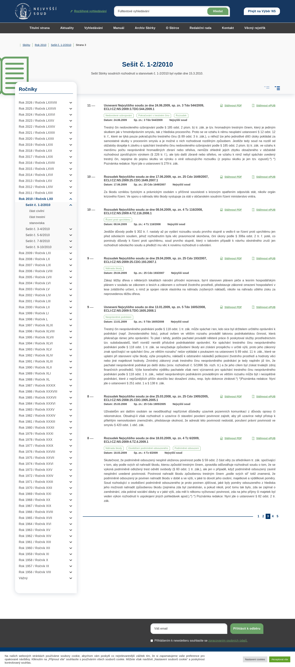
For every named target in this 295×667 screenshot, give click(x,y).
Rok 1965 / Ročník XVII (35, 518)
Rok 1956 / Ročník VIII (35, 572)
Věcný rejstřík (254, 28)
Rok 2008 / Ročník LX (34, 259)
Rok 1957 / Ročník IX (34, 566)
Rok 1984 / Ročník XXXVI (37, 403)
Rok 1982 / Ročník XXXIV (37, 415)
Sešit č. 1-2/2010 (61, 44)
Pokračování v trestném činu (153, 115)
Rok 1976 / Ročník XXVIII (37, 451)
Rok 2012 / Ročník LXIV (36, 186)
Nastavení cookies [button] (255, 659)
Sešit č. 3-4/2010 (38, 229)
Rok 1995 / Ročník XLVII (36, 337)
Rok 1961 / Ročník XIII (35, 542)
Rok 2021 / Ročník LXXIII (37, 132)
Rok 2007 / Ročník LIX (35, 265)
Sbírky (26, 44)
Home (16, 45)
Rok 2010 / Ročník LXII (36, 199)
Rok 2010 (40, 44)
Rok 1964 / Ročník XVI (35, 524)
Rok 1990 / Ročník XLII (35, 367)
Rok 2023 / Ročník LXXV (36, 120)
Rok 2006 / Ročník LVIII (35, 271)
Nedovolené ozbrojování (119, 115)
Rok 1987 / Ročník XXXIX (37, 385)
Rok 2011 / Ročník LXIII (36, 192)
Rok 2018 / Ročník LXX (35, 150)
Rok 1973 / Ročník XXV (35, 469)
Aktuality (67, 28)
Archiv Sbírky (145, 28)
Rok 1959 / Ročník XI (34, 554)
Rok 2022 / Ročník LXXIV (37, 126)
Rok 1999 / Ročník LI (34, 313)
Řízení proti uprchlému (118, 219)
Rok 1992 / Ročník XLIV (36, 355)
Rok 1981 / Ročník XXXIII (37, 421)
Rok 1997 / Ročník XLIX (36, 325)
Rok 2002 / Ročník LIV (35, 295)
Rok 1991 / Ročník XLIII (36, 361)
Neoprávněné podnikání (119, 317)
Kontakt (228, 28)
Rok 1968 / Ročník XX (34, 499)
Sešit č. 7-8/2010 (38, 241)
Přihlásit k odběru (246, 628)
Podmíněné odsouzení (187, 448)
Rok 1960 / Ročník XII (34, 548)
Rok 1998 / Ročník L (33, 319)
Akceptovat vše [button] (279, 659)
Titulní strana (40, 28)
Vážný (23, 578)
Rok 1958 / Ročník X (33, 560)
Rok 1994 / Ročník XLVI (36, 343)
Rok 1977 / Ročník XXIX (36, 445)
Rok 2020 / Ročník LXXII (36, 138)
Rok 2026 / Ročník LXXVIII (38, 102)
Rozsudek (181, 115)
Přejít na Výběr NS (262, 11)
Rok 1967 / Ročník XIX (35, 505)
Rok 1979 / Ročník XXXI (36, 433)
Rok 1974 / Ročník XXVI (36, 463)
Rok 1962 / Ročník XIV (35, 536)
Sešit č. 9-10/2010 (39, 247)
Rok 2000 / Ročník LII (34, 307)
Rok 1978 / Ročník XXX (35, 439)
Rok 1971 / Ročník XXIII (36, 481)
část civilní (36, 211)
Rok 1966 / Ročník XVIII (36, 512)
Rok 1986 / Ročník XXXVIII (38, 391)
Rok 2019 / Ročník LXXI (36, 144)
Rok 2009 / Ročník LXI (35, 253)
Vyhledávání (93, 28)
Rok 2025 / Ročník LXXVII (37, 108)
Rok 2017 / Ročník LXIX (36, 156)
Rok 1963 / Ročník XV (34, 530)
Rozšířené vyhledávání (88, 11)
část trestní (37, 217)
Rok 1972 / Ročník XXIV (36, 475)
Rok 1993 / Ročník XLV (35, 349)
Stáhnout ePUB (263, 105)
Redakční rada (200, 28)
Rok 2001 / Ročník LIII (35, 301)
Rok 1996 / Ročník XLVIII (37, 331)
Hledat (218, 11)
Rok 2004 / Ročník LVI (35, 283)
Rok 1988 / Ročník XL (34, 379)
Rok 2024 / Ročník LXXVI (37, 114)
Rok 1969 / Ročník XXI (35, 493)
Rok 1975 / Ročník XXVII (36, 457)
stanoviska (37, 223)
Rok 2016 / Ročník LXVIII (37, 162)
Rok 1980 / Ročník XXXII (36, 427)
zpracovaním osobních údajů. (228, 640)
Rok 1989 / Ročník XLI (35, 373)
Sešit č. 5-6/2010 (38, 235)
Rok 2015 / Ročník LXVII (36, 168)
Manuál (118, 28)
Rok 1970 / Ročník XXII (35, 487)
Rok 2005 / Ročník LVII (35, 277)
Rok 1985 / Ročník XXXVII (37, 397)
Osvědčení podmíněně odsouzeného (148, 448)
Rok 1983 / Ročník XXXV (37, 409)
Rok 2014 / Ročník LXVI (36, 174)
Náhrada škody (114, 268)
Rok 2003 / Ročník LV (34, 289)
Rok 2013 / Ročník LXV (35, 180)
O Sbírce (172, 28)
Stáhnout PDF (231, 105)
